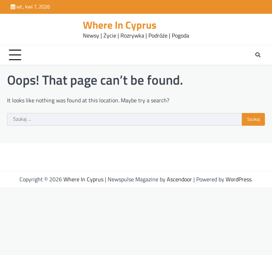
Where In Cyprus (120, 25)
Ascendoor (179, 179)
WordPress (238, 179)
